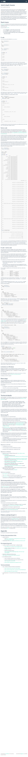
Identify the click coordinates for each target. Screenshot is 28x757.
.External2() (21, 93)
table (2, 230)
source (8, 27)
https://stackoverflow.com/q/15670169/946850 (12, 568)
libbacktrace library (7, 427)
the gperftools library (15, 518)
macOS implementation (19, 423)
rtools (11, 430)
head (2, 154)
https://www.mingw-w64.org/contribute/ (11, 571)
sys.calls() (15, 39)
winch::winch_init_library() (17, 373)
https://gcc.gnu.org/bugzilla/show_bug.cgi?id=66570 (13, 562)
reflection (20, 131)
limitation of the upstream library (15, 374)
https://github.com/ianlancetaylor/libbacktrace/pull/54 (13, 465)
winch (2, 1)
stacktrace (5, 475)
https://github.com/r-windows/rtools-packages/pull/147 (13, 546)
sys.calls (4, 49)
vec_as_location (7, 351)
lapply (3, 98)
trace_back (7, 286)
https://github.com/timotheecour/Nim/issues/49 (17, 540)
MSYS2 (24, 429)
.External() (16, 93)
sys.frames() (21, 363)
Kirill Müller (7, 753)
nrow (2, 152)
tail (2, 52)
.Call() (11, 93)
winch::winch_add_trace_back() (10, 298)
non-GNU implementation (19, 424)
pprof (8, 528)
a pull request (15, 469)
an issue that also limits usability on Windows (16, 505)
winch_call (4, 70)
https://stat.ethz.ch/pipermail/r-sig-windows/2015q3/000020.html (15, 569)
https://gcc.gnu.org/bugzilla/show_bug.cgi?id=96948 (18, 458)
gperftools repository (5, 486)
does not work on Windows (20, 422)
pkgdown (22, 753)
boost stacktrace (5, 473)
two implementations (11, 423)
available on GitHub (6, 425)
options (2, 325)
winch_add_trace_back (6, 304)
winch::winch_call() (13, 63)
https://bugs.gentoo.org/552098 (10, 560)
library (2, 67)
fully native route (6, 476)
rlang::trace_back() (19, 281)
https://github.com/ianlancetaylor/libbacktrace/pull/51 (11, 555)
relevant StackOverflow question (12, 509)
